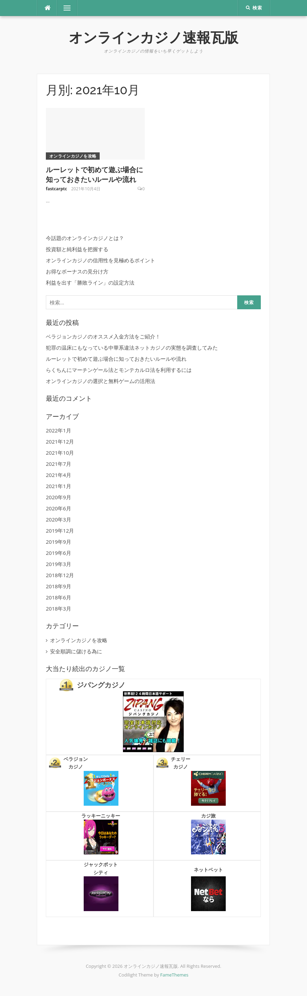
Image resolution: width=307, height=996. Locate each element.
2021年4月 (58, 474)
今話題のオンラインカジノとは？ (85, 237)
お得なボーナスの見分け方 (77, 271)
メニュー (67, 8)
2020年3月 (58, 519)
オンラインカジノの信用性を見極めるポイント (100, 260)
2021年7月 (58, 463)
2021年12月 (60, 441)
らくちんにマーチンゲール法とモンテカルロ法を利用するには (119, 369)
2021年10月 (60, 452)
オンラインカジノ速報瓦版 (153, 37)
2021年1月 (58, 486)
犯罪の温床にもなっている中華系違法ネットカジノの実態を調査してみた (132, 347)
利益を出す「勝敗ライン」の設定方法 (90, 282)
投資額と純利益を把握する (77, 249)
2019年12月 (60, 530)
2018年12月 (60, 575)
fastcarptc (56, 189)
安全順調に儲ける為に (76, 651)
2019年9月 (58, 541)
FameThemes (174, 975)
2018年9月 (58, 586)
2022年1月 (58, 430)
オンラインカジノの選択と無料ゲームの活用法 (100, 380)
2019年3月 (58, 563)
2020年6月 (58, 508)
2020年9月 (58, 497)
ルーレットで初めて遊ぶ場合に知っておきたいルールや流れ (116, 358)
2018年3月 (58, 608)
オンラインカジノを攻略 (72, 156)
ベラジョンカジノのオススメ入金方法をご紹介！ (103, 336)
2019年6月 (58, 552)
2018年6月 (58, 597)
